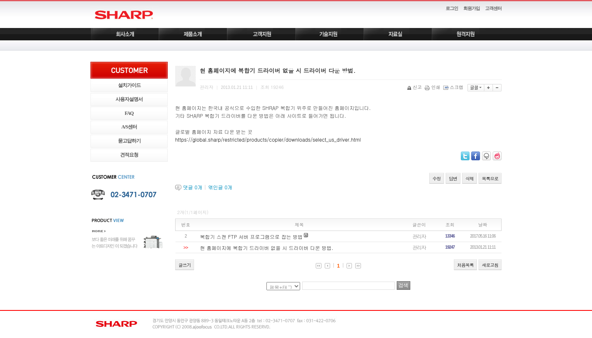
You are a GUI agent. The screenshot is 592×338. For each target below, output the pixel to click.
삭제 (469, 178)
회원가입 (471, 8)
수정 (436, 178)
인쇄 (433, 87)
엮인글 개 (220, 187)
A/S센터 (129, 127)
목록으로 (490, 178)
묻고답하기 (129, 141)
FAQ (129, 113)
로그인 (452, 8)
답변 (453, 178)
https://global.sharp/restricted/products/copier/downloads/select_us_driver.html (268, 139)
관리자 (419, 236)
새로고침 (490, 265)
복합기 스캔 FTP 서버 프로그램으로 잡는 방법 (251, 236)
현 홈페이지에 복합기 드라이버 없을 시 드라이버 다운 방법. (266, 247)
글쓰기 (184, 265)
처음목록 (465, 265)
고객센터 (493, 8)
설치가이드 (129, 85)
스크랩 (453, 87)
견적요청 (129, 155)
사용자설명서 (129, 99)
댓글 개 (192, 187)
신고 (415, 87)
